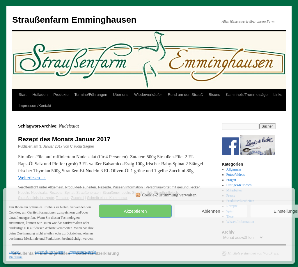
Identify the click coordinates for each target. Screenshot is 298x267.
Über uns (120, 94)
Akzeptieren (135, 211)
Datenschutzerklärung (50, 252)
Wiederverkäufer (148, 94)
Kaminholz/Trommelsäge (246, 94)
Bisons (214, 94)
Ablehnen (211, 211)
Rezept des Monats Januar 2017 (64, 139)
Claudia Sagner (82, 146)
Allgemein (233, 169)
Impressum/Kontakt (82, 252)
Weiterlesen (32, 177)
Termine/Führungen (90, 94)
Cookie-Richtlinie (15, 254)
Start (22, 94)
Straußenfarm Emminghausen (74, 19)
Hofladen (39, 94)
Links (277, 94)
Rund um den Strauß (185, 94)
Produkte (61, 94)
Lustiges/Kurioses (239, 185)
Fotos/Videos (235, 175)
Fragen (231, 180)
